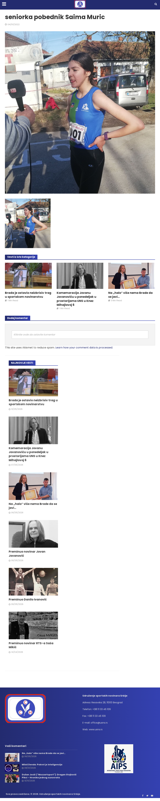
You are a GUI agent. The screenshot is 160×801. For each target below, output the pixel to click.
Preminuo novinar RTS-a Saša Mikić (31, 647)
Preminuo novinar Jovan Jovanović (27, 555)
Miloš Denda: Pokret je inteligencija (42, 766)
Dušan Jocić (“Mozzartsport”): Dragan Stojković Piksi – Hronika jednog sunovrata (47, 778)
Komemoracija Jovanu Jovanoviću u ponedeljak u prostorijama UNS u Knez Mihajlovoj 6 (77, 299)
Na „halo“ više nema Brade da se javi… (131, 295)
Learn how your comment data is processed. (84, 348)
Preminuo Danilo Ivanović (28, 601)
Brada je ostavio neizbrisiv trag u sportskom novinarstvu (28, 295)
